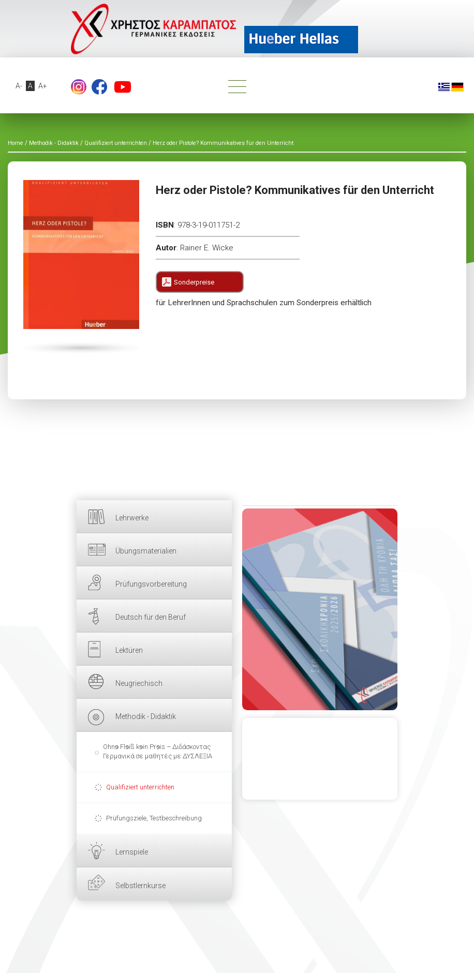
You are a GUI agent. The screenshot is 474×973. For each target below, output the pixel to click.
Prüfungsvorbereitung (151, 584)
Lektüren (129, 650)
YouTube (122, 87)
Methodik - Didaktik (145, 716)
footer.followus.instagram (78, 87)
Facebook (99, 87)
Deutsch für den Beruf (150, 617)
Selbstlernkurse (140, 885)
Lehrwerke (132, 518)
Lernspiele (131, 852)
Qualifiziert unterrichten (140, 787)
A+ (42, 86)
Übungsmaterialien (145, 551)
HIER (319, 609)
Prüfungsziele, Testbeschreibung (154, 818)
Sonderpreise (194, 282)
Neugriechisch (138, 683)
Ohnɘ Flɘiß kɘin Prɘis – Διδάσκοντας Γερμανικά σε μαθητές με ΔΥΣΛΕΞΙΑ (157, 751)
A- (19, 86)
